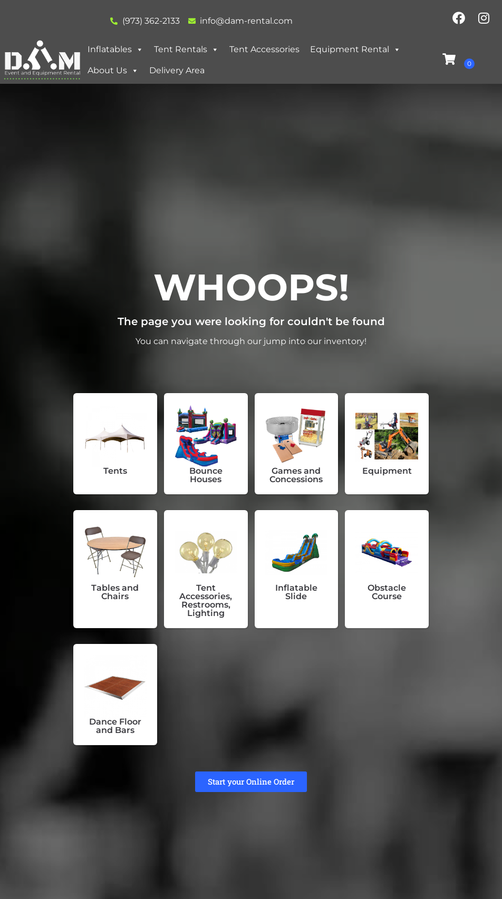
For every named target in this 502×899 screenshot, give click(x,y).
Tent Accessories (264, 49)
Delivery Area (177, 70)
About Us (113, 70)
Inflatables (115, 49)
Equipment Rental (355, 49)
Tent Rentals (186, 49)
